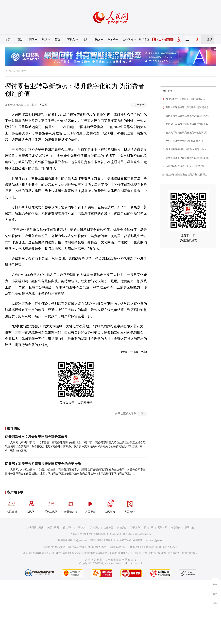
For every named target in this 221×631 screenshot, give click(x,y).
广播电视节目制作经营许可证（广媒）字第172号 (152, 547)
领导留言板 (70, 505)
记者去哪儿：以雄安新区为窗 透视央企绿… (188, 158)
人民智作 (129, 505)
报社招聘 (67, 527)
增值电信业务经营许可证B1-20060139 (106, 547)
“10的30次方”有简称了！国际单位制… (185, 99)
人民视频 (90, 505)
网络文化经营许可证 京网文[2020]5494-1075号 (86, 553)
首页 (7, 39)
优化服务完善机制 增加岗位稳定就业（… (187, 149)
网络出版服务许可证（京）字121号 (129, 553)
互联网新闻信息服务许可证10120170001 (64, 547)
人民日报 (11, 505)
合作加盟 (108, 527)
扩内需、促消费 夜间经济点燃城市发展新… (188, 124)
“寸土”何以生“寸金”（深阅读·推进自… (185, 141)
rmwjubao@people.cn (155, 540)
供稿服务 (121, 527)
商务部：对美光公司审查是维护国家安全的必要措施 (43, 464)
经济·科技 (21, 71)
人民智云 (110, 505)
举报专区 (144, 39)
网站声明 (148, 527)
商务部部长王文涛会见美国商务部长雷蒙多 (36, 436)
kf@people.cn (80, 540)
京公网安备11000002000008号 (183, 553)
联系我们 (189, 527)
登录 (209, 39)
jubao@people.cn (143, 534)
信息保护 (176, 527)
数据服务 (135, 527)
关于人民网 (53, 527)
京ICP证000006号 (157, 553)
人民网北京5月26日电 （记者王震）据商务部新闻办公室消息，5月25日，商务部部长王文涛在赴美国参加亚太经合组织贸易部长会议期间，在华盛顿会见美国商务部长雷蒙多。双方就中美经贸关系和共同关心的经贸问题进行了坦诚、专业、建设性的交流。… (75, 446)
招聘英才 (81, 527)
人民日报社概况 (35, 527)
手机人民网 (51, 505)
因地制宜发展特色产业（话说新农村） (185, 166)
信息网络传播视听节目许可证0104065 (42, 553)
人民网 (8, 71)
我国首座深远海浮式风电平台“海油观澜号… (188, 107)
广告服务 (95, 527)
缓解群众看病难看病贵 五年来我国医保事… (188, 116)
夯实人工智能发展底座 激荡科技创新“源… (187, 132)
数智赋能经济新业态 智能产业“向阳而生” (187, 174)
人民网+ (31, 505)
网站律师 (162, 527)
